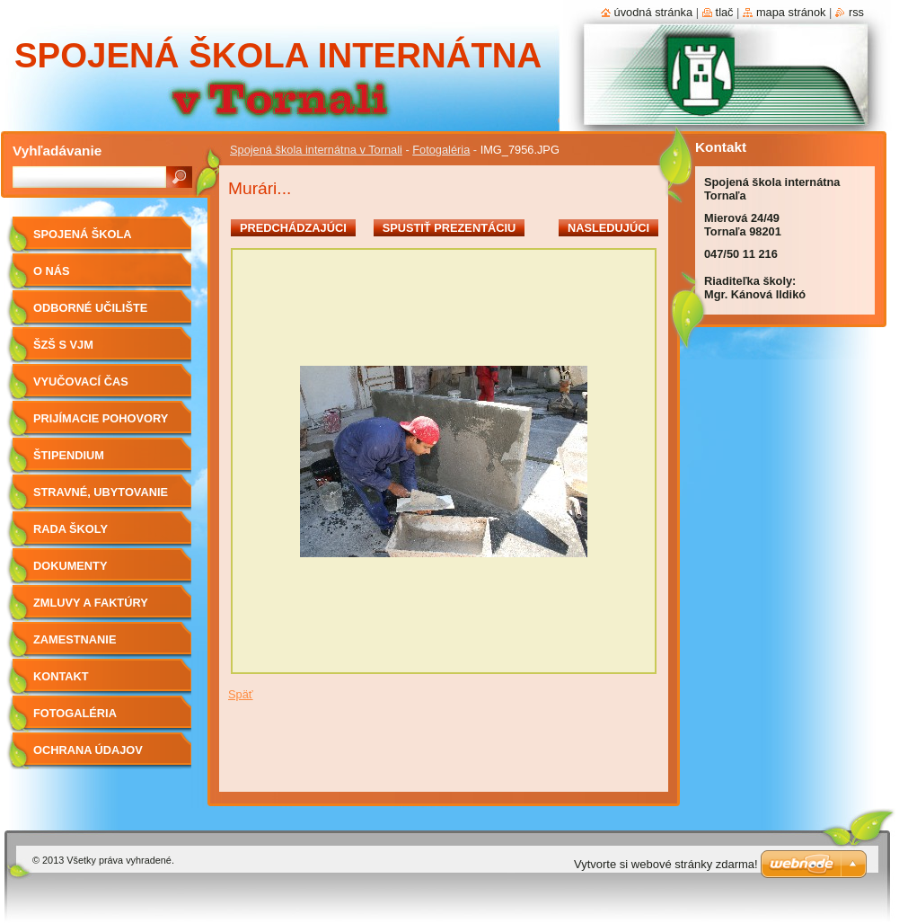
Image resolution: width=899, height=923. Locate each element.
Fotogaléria (441, 149)
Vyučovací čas (80, 381)
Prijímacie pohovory (100, 418)
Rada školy (70, 529)
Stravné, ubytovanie (100, 492)
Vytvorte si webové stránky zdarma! (666, 864)
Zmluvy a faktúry (90, 602)
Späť (240, 694)
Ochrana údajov (88, 750)
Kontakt (61, 676)
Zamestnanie (74, 639)
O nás (51, 271)
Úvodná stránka (653, 12)
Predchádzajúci (293, 228)
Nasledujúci (608, 228)
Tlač (725, 12)
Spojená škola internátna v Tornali (316, 149)
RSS (856, 12)
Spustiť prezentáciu (449, 228)
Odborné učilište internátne (90, 314)
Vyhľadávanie (57, 150)
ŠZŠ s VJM (63, 344)
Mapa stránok (791, 12)
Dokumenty (70, 565)
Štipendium (68, 455)
